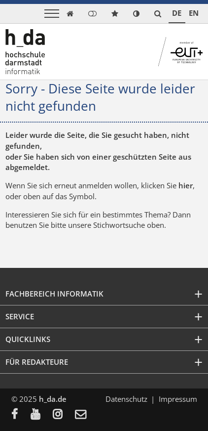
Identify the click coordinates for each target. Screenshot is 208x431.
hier (185, 185)
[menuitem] (21, 415)
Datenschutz (126, 399)
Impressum (178, 399)
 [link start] (70, 13)
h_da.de (53, 399)
